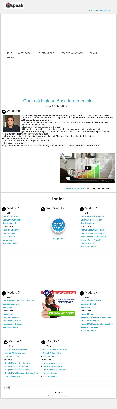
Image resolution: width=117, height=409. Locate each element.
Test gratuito (58, 239)
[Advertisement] (59, 78)
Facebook (106, 11)
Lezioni (93, 53)
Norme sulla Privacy (54, 396)
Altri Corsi (24, 53)
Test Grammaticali (72, 53)
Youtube (94, 11)
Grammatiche (46, 53)
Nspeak (10, 58)
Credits (67, 396)
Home (9, 53)
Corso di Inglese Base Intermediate (58, 100)
